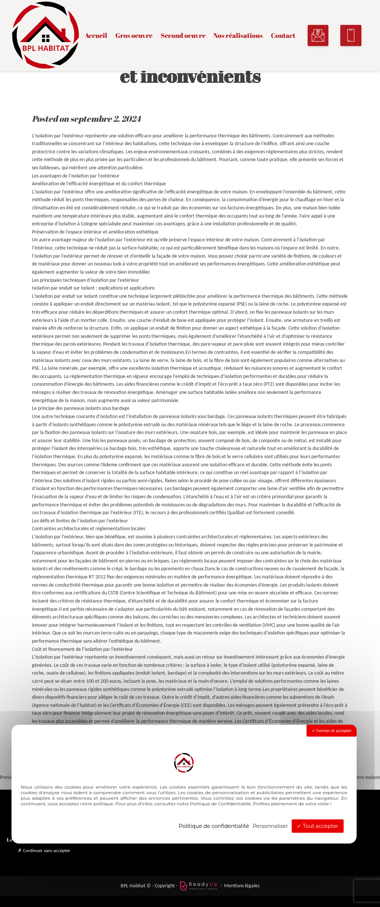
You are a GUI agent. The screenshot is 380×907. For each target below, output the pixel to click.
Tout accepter (317, 826)
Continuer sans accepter (44, 850)
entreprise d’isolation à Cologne (65, 223)
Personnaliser (270, 826)
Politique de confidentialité (214, 826)
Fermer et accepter (331, 730)
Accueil (96, 36)
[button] (318, 35)
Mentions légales (241, 885)
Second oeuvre (183, 36)
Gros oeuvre (134, 36)
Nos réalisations (238, 36)
